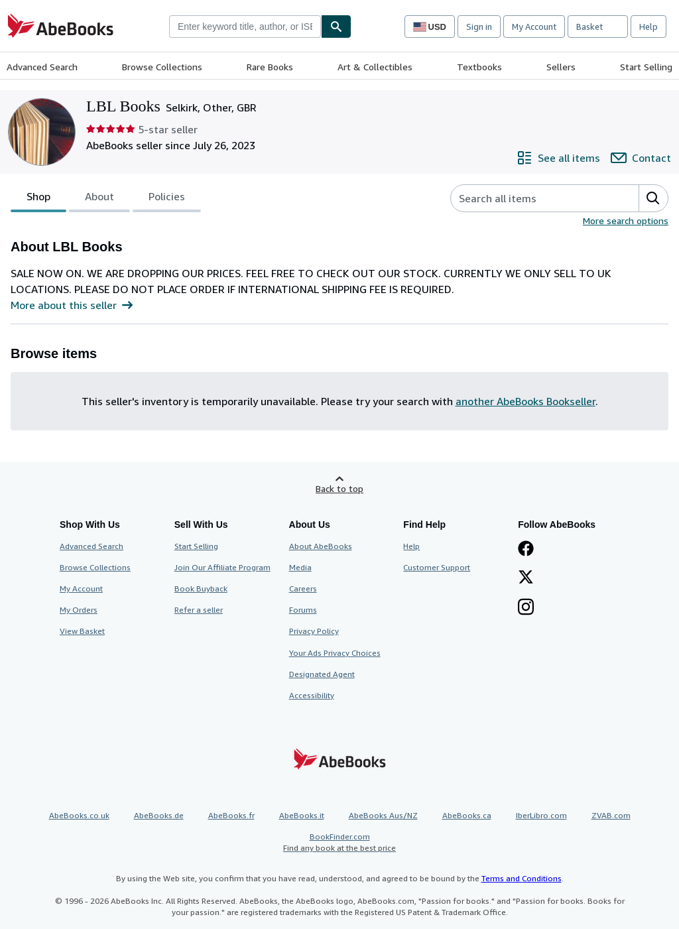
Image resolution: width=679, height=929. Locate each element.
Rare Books (270, 66)
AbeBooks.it (301, 815)
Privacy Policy (314, 631)
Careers (303, 588)
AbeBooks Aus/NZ (383, 815)
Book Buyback (200, 588)
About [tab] (99, 199)
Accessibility (311, 695)
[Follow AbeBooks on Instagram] (526, 608)
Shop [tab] (38, 199)
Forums (303, 610)
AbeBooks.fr (231, 815)
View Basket (82, 631)
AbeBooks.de (159, 815)
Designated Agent (322, 674)
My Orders (78, 610)
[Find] (336, 26)
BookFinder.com (339, 842)
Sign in (479, 26)
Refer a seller (198, 610)
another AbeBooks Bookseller (525, 401)
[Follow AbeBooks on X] (526, 578)
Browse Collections (162, 66)
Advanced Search (42, 66)
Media (300, 567)
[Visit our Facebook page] (526, 549)
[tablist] (106, 198)
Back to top (339, 488)
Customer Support (436, 567)
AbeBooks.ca (466, 815)
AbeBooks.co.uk (79, 815)
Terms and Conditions (521, 878)
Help (648, 26)
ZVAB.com (611, 815)
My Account (534, 26)
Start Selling (646, 66)
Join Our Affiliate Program (222, 567)
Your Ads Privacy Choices (335, 653)
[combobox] (245, 26)
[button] (653, 198)
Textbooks (479, 66)
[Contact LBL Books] (641, 158)
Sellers (561, 66)
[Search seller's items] (531, 198)
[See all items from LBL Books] (558, 158)
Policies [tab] (167, 199)
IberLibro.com (541, 815)
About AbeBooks (320, 546)
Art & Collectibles (375, 66)
